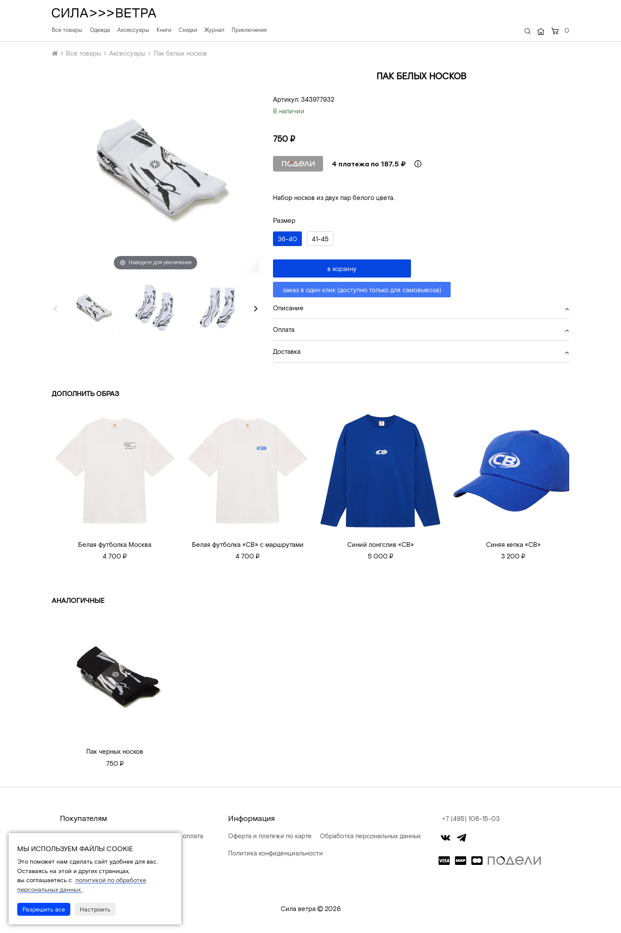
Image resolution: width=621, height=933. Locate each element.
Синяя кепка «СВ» (513, 544)
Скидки (188, 29)
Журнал (214, 29)
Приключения (249, 29)
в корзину (342, 268)
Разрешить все (43, 909)
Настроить (95, 909)
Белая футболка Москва (114, 544)
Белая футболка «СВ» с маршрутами (248, 544)
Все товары (67, 29)
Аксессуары (133, 29)
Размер (284, 220)
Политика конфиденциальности (274, 853)
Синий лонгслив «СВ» (380, 544)
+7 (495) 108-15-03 (471, 818)
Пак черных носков (114, 751)
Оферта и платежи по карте (269, 835)
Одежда (100, 29)
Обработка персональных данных (369, 835)
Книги (164, 29)
